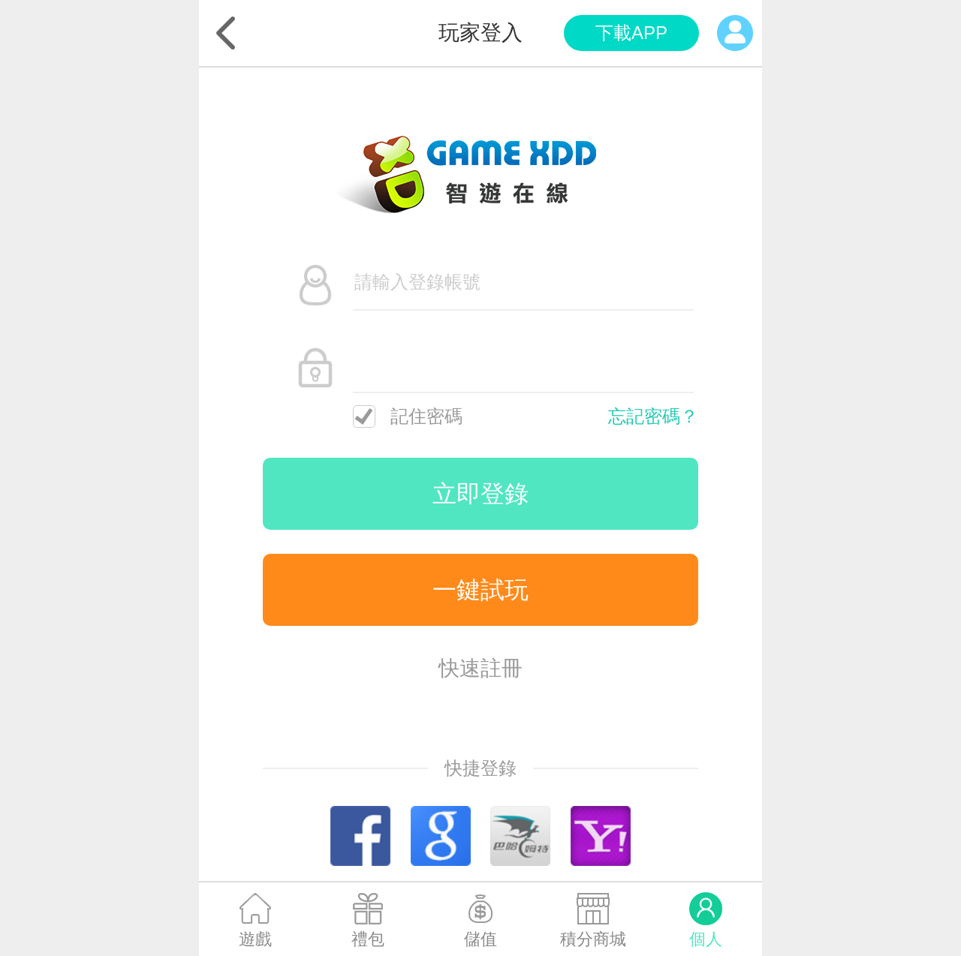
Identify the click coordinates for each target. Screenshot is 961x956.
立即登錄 (480, 493)
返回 (226, 33)
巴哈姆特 (520, 836)
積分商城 (593, 939)
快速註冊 (480, 668)
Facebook (360, 836)
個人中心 (735, 33)
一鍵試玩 (480, 589)
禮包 (367, 939)
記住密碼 (407, 416)
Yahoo (601, 836)
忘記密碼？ (653, 416)
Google (441, 836)
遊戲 (255, 939)
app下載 (631, 33)
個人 (705, 939)
